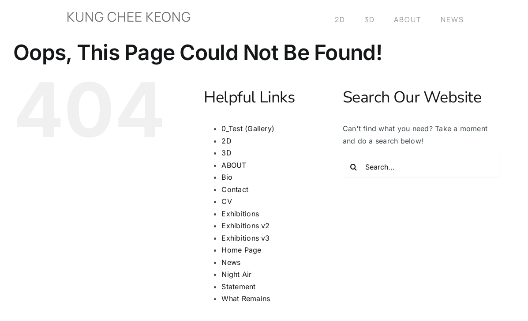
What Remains (245, 298)
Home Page (241, 249)
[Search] (354, 167)
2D (226, 140)
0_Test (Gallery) (247, 128)
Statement (238, 286)
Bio (226, 177)
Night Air (236, 274)
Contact (234, 189)
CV (226, 201)
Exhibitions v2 (245, 225)
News (230, 262)
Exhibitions (240, 213)
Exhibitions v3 (245, 238)
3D (226, 152)
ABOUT (233, 165)
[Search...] (422, 167)
